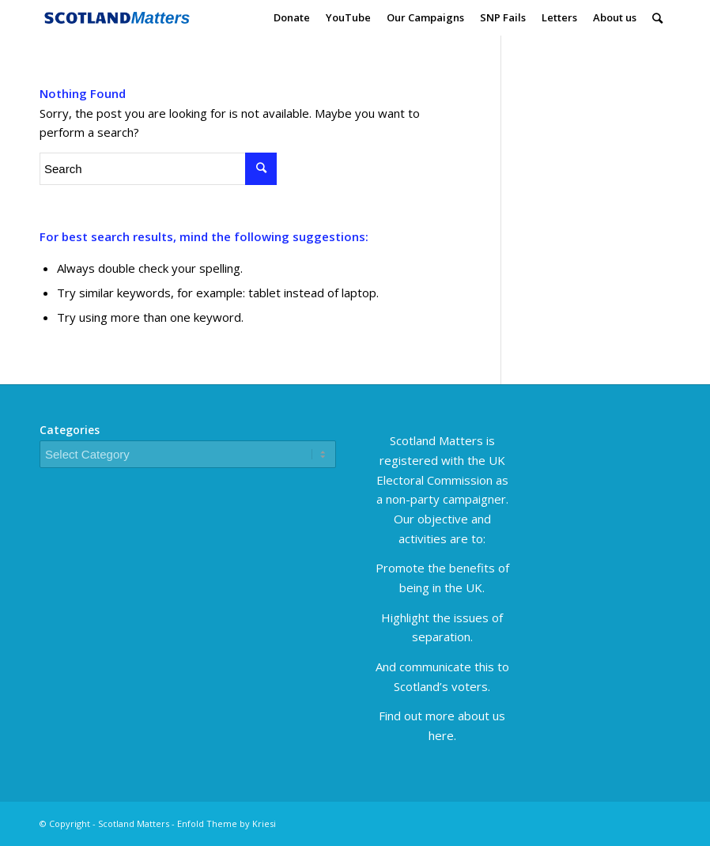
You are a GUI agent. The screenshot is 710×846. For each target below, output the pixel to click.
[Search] (657, 18)
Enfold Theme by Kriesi (226, 823)
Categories (70, 429)
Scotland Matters (133, 823)
